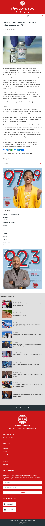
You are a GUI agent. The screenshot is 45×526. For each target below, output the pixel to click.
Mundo (11, 33)
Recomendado (7, 242)
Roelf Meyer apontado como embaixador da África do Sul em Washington (28, 395)
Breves (5, 219)
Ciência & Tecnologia (9, 222)
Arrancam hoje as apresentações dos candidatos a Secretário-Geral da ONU (26, 324)
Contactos (5, 464)
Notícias (5, 217)
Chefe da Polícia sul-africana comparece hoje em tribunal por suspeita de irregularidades (28, 345)
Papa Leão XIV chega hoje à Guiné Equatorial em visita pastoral (27, 335)
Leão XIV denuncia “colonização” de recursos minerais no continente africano (28, 304)
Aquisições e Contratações (11, 214)
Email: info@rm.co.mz (8, 431)
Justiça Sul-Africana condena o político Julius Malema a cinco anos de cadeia (27, 385)
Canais (4, 458)
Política (5, 239)
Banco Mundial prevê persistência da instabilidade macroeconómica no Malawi (26, 365)
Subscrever (22, 492)
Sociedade (6, 245)
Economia (5, 233)
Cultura (5, 225)
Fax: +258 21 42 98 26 (8, 437)
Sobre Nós (5, 448)
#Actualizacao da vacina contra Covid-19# (19, 154)
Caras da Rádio (6, 455)
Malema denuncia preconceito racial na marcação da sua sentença (28, 375)
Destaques (6, 231)
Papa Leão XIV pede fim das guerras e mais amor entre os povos (27, 355)
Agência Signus (24, 523)
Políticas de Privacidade (22, 522)
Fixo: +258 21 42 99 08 (8, 434)
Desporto (5, 228)
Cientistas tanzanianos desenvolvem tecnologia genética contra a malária (25, 314)
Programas (5, 461)
